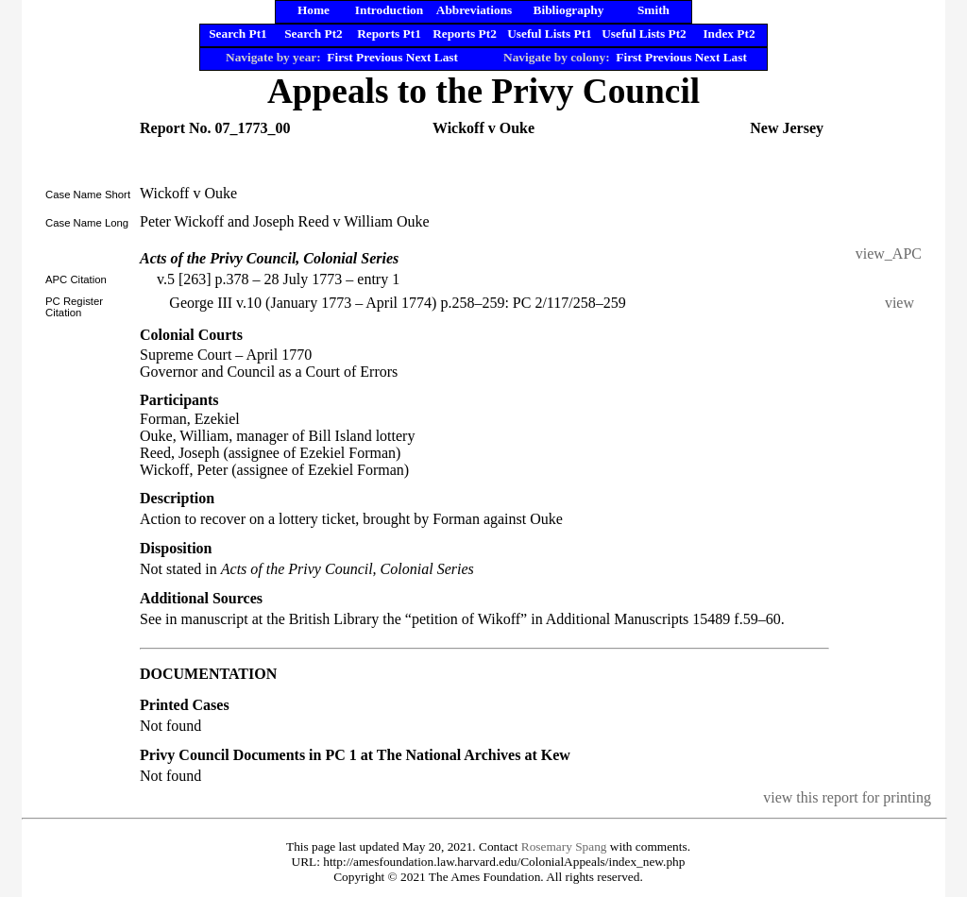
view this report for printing (847, 797)
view (903, 303)
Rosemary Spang (564, 846)
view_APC (889, 253)
